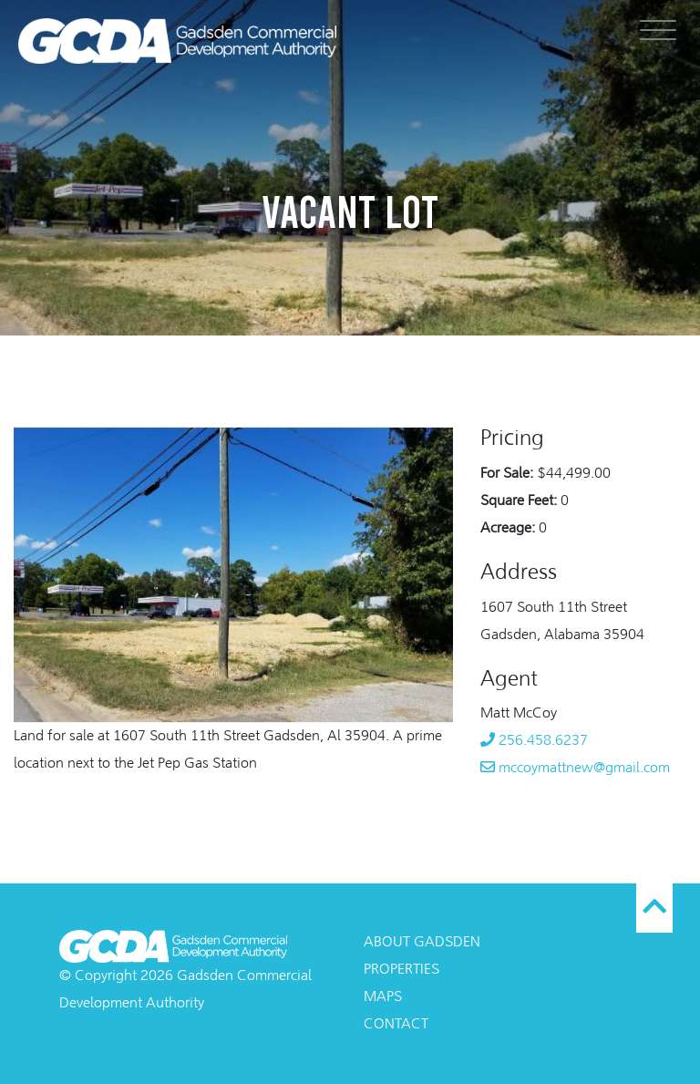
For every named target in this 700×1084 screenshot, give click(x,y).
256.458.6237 (534, 741)
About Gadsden (422, 942)
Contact (396, 1024)
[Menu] (658, 30)
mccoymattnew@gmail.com (575, 768)
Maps (383, 997)
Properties (401, 970)
